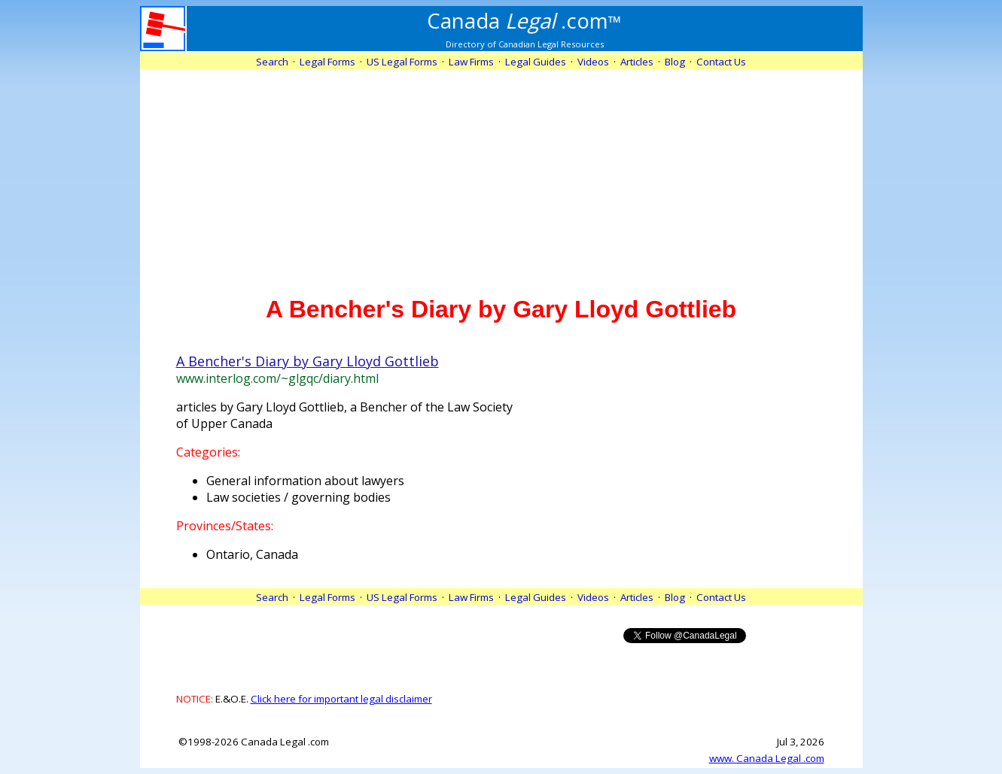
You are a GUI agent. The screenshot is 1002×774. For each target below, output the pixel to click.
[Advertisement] (501, 174)
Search (272, 61)
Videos (593, 61)
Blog (675, 61)
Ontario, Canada (252, 554)
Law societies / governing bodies (298, 497)
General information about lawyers (305, 480)
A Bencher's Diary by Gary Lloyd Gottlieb (307, 361)
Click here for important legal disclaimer (341, 699)
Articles (636, 61)
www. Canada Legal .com (766, 758)
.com (524, 20)
